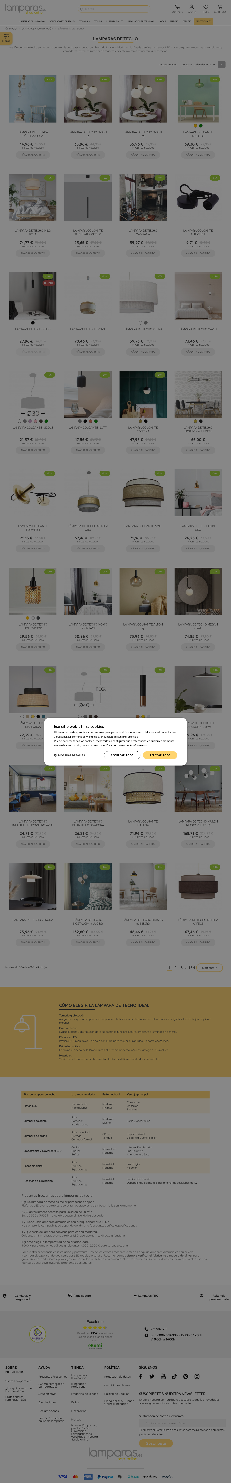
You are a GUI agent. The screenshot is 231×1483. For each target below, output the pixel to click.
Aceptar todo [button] (160, 755)
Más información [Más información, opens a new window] (137, 745)
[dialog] (115, 741)
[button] (69, 755)
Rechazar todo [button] (122, 755)
